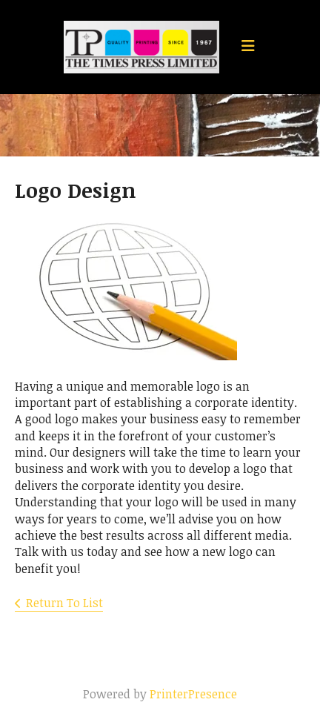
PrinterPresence (193, 694)
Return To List (64, 603)
